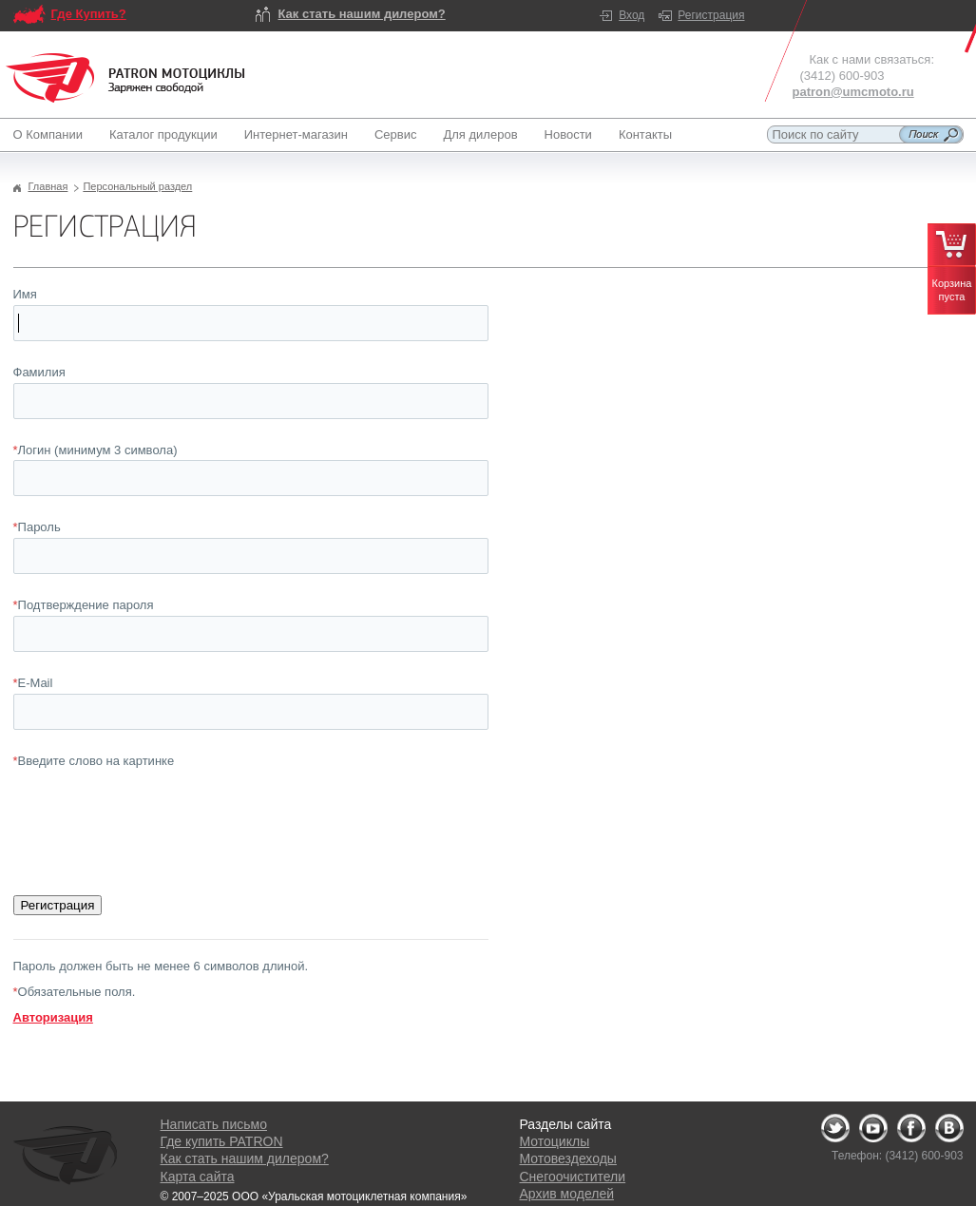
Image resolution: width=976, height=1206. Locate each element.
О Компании (51, 134)
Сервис (396, 134)
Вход (631, 15)
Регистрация (711, 15)
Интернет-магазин (296, 134)
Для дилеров (480, 134)
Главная (48, 186)
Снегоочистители (573, 1176)
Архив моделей (567, 1193)
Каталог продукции (163, 134)
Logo (125, 78)
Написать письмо (214, 1124)
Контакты (645, 134)
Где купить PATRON (222, 1141)
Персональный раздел (137, 186)
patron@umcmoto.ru (853, 92)
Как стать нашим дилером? (362, 14)
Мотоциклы (555, 1141)
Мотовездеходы (568, 1158)
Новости (568, 134)
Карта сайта (198, 1176)
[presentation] (157, 809)
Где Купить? (88, 14)
